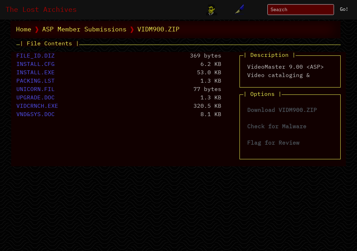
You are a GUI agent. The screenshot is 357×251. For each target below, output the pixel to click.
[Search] (300, 9)
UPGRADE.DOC (35, 98)
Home (23, 29)
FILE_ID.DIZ (35, 56)
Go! (344, 9)
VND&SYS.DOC (35, 114)
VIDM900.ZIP (158, 29)
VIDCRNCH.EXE (37, 106)
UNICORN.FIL (35, 89)
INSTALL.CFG (35, 64)
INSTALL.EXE (35, 73)
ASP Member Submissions (84, 29)
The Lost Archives (41, 9)
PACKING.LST (35, 81)
